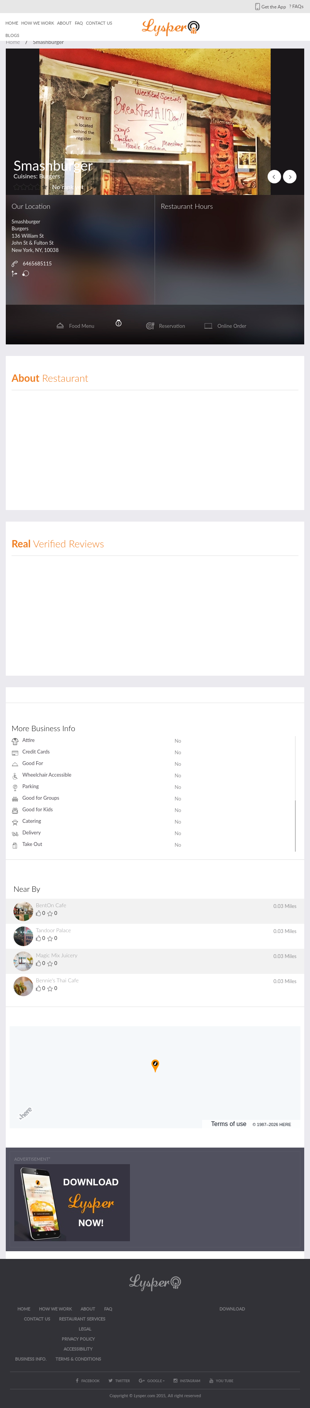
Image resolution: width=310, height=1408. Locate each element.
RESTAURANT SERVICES (82, 1319)
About (64, 23)
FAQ (79, 23)
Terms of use (229, 1124)
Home (11, 23)
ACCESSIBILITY (78, 1349)
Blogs (12, 35)
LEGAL (85, 1329)
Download (232, 1309)
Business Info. (31, 1359)
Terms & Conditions (78, 1359)
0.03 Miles (285, 906)
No (178, 741)
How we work (37, 23)
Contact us (99, 23)
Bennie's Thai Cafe (57, 980)
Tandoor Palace (53, 930)
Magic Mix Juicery (57, 955)
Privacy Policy (78, 1339)
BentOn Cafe (51, 905)
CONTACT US (37, 1319)
